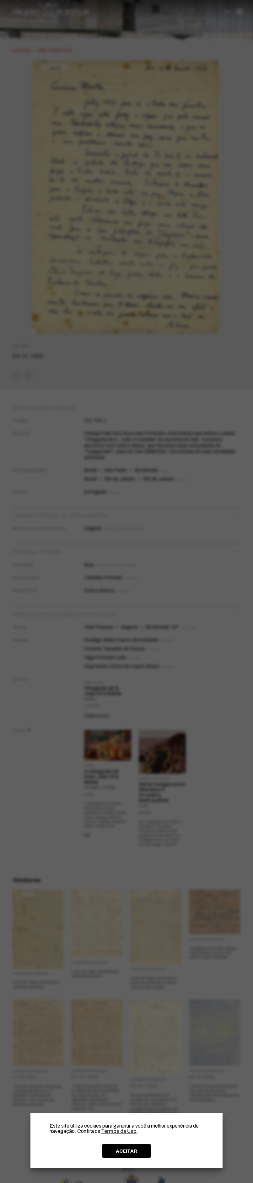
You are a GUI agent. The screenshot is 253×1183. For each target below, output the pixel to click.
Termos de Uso (119, 1131)
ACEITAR (126, 1151)
